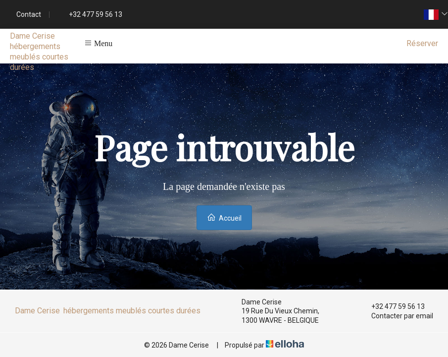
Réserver (422, 43)
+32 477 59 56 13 (392, 306)
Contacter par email (396, 315)
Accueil (224, 217)
